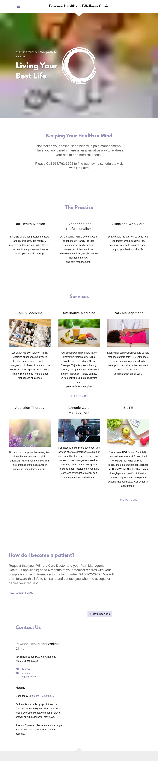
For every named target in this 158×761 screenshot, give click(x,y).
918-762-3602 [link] (22, 668)
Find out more (79, 396)
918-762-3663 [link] (22, 673)
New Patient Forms (21, 593)
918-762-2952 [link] (28, 677)
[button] (19, 7)
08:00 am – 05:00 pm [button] (40, 696)
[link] (79, 6)
